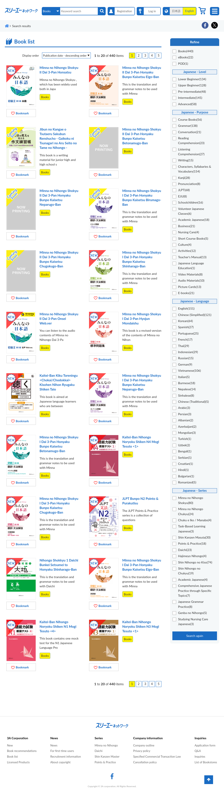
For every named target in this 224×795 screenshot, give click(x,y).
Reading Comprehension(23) (191, 140)
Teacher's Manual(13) (192, 257)
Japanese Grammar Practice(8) (191, 604)
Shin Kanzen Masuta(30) (194, 537)
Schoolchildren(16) (190, 202)
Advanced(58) (187, 104)
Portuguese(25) (188, 333)
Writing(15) (185, 160)
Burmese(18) (186, 383)
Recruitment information (65, 756)
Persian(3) (184, 414)
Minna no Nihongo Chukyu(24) (190, 511)
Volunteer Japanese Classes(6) (191, 211)
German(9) (185, 364)
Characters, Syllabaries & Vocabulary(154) (194, 169)
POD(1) (183, 63)
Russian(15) (185, 358)
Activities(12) (187, 251)
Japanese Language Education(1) (191, 265)
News (53, 745)
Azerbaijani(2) (187, 426)
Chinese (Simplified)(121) (194, 315)
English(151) (186, 308)
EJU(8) (182, 196)
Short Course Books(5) (193, 238)
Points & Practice (105, 762)
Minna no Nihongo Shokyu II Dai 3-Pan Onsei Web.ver (59, 318)
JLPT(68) (184, 190)
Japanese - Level (194, 72)
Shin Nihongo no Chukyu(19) (189, 571)
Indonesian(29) (188, 352)
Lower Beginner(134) (192, 79)
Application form (204, 745)
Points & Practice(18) (192, 543)
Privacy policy (141, 751)
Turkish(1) (184, 439)
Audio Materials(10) (191, 280)
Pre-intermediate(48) (192, 91)
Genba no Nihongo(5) (192, 613)
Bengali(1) (184, 451)
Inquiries (199, 756)
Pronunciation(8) (189, 184)
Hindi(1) (183, 470)
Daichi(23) (185, 550)
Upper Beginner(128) (192, 85)
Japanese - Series (194, 490)
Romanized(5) (187, 482)
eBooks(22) (185, 57)
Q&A (197, 751)
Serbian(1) (185, 457)
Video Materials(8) (190, 274)
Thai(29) (183, 346)
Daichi (98, 751)
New (10, 745)
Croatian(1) (185, 463)
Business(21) (186, 226)
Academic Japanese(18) (193, 219)
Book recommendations (22, 751)
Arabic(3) (184, 408)
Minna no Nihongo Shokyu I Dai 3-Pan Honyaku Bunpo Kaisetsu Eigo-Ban (141, 564)
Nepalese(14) (187, 389)
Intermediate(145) (190, 97)
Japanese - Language (194, 301)
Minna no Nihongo (106, 745)
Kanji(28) (184, 178)
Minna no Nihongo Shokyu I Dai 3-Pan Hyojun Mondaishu (141, 318)
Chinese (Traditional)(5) (193, 401)
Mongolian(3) (187, 432)
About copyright (60, 762)
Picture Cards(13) (189, 287)
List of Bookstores (205, 762)
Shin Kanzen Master (106, 756)
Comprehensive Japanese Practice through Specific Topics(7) (195, 590)
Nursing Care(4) (188, 232)
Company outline (143, 745)
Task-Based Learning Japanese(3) (191, 528)
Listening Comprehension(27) (191, 151)
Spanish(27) (186, 327)
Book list (12, 756)
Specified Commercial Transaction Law (157, 756)
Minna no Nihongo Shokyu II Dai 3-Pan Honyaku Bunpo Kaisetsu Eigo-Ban (141, 72)
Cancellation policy (145, 762)
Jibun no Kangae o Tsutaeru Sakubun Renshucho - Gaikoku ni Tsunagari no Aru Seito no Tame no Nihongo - (58, 138)
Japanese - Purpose (194, 112)
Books (45, 97)
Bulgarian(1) (186, 476)
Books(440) (185, 51)
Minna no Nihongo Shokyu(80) (190, 500)
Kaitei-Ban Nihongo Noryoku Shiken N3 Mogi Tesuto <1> (140, 626)
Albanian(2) (185, 420)
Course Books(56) (190, 119)
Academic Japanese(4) (193, 579)
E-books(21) (186, 293)
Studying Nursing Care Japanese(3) (193, 621)
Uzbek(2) (184, 445)
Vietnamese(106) (189, 370)
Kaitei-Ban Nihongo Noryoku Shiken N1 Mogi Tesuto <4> (58, 626)
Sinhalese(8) (186, 395)
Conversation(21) (189, 132)
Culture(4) (184, 244)
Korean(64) (185, 321)
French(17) (185, 339)
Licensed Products (18, 762)
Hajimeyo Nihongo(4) (192, 556)
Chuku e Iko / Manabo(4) (194, 520)
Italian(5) (184, 377)
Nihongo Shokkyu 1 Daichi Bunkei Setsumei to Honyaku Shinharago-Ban (59, 564)
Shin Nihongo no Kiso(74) (195, 562)
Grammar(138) (188, 125)
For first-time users (62, 751)
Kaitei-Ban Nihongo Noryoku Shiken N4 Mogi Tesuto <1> (140, 441)
